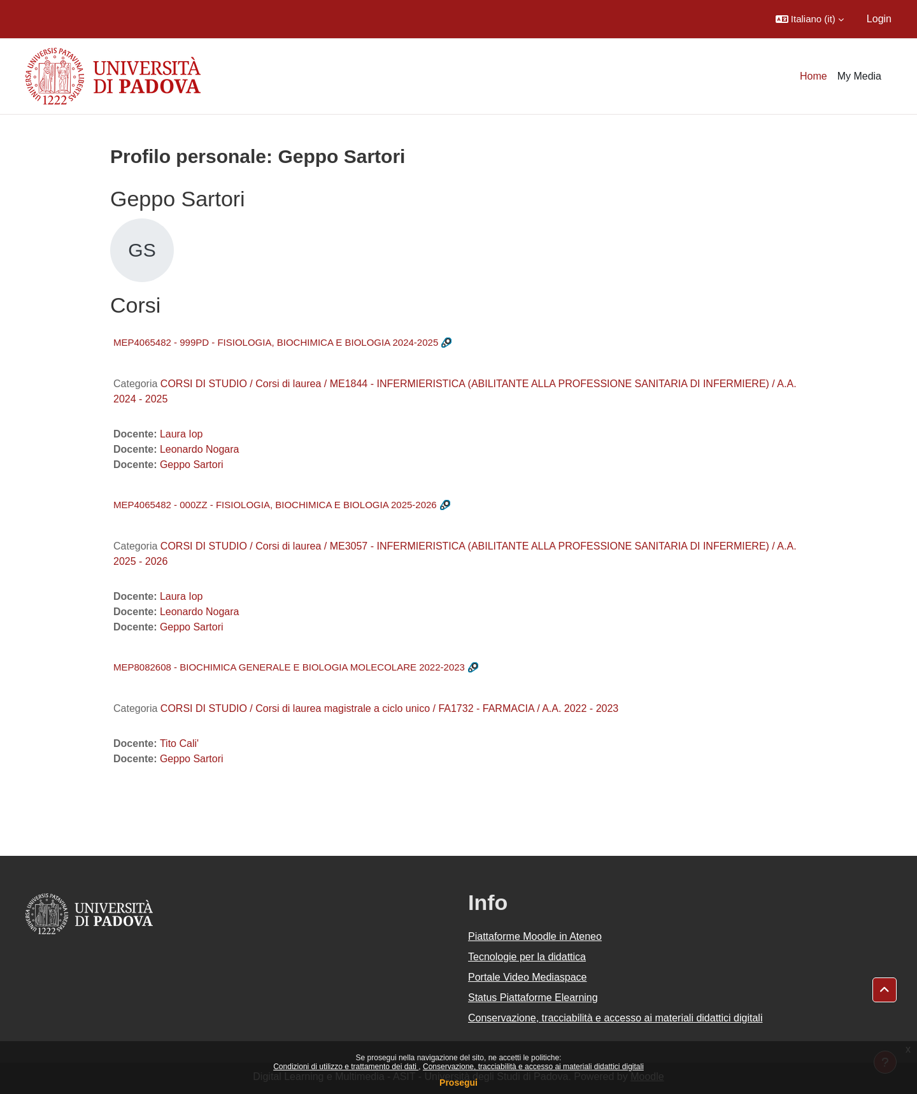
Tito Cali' (179, 743)
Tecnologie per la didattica (527, 956)
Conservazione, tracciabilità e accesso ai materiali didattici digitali (533, 1066)
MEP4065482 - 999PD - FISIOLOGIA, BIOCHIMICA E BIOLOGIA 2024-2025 (275, 342)
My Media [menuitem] (859, 76)
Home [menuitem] (813, 76)
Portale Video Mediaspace (527, 977)
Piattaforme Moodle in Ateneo (535, 936)
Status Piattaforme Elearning (533, 997)
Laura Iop (181, 434)
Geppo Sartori (192, 464)
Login (879, 18)
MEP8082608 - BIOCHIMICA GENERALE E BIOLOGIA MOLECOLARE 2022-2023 (289, 667)
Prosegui (458, 1082)
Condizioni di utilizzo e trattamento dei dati (345, 1066)
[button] (809, 19)
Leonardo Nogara (199, 449)
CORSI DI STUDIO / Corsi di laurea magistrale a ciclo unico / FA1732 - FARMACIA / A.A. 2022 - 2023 (389, 708)
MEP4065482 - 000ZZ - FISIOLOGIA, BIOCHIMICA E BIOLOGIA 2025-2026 (275, 504)
